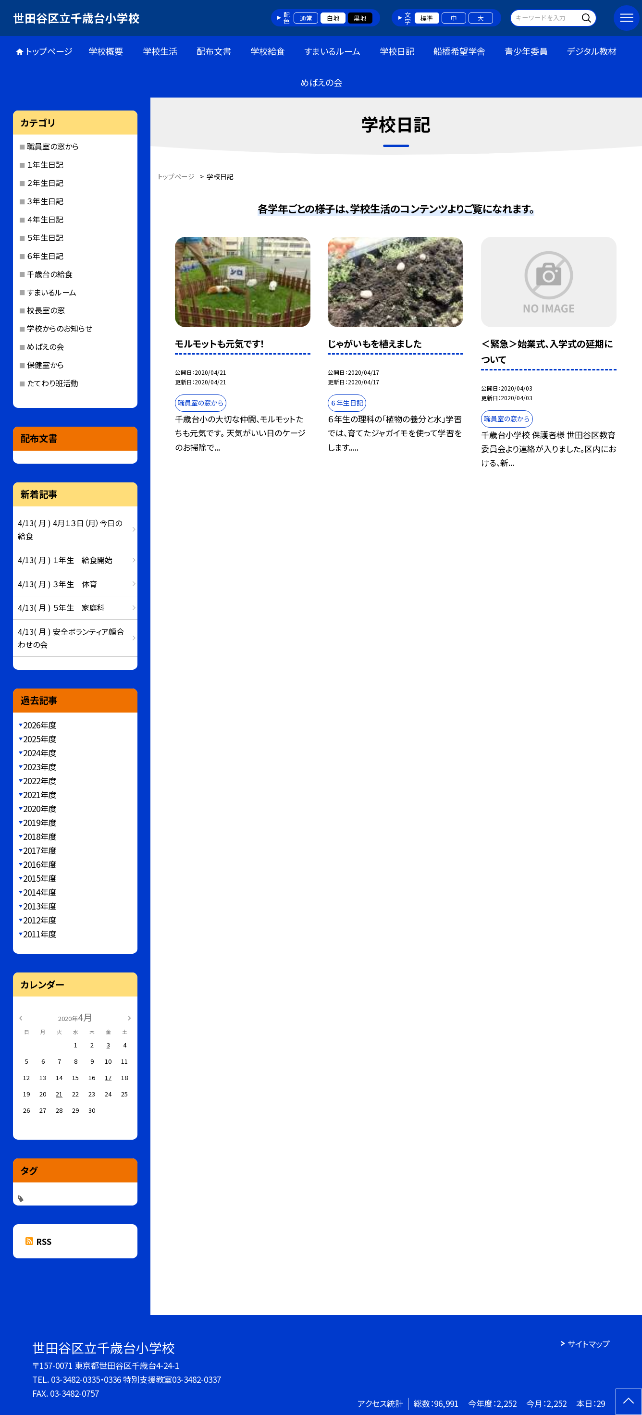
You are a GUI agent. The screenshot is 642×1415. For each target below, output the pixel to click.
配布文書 (214, 51)
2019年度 (40, 822)
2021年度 (40, 794)
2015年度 (40, 878)
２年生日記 (45, 182)
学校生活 (160, 51)
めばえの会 (321, 82)
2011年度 (40, 934)
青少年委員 (526, 51)
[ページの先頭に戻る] (629, 1402)
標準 (426, 18)
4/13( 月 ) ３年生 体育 (57, 584)
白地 (333, 18)
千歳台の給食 (50, 274)
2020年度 (40, 808)
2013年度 (40, 906)
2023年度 (40, 767)
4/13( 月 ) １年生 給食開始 (65, 560)
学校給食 (267, 51)
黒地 (360, 18)
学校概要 (105, 51)
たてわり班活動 (52, 383)
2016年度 (40, 864)
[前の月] (20, 1016)
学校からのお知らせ (59, 328)
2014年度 (40, 892)
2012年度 (40, 920)
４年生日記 (45, 219)
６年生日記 (45, 255)
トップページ (49, 51)
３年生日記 (45, 201)
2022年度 (40, 781)
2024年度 (40, 753)
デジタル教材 (592, 51)
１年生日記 (45, 164)
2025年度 (40, 739)
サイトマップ (589, 1344)
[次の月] (129, 1016)
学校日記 (397, 51)
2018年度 (40, 836)
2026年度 (40, 725)
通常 (306, 18)
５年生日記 (45, 237)
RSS (43, 1241)
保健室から (45, 364)
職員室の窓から (53, 146)
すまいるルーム (332, 51)
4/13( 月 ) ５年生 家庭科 (61, 607)
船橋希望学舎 (459, 51)
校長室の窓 (46, 310)
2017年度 (40, 850)
